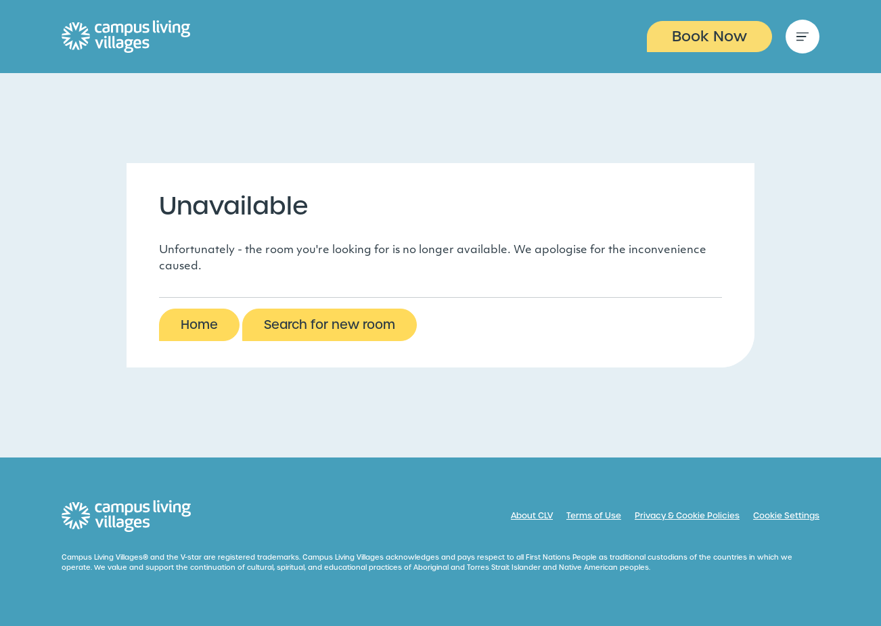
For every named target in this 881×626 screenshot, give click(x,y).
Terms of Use (593, 515)
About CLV (532, 515)
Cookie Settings (786, 515)
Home (199, 324)
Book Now (709, 36)
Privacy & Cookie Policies (687, 515)
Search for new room (329, 324)
